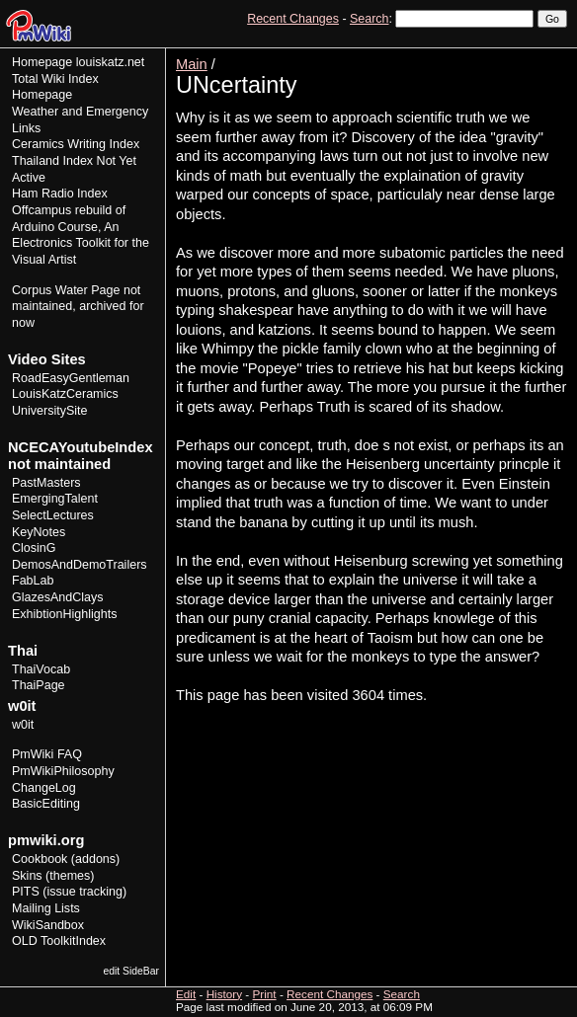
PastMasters (46, 483)
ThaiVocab (41, 669)
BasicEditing (46, 804)
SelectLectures (53, 515)
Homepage (42, 62)
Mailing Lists (46, 908)
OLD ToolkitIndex (59, 941)
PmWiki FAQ (47, 754)
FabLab (32, 580)
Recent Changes (293, 19)
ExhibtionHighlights (64, 614)
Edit (466, 54)
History (507, 54)
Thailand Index (52, 161)
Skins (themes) (53, 876)
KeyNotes (38, 532)
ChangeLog (44, 788)
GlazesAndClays (58, 597)
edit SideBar (131, 971)
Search (369, 19)
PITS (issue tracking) (69, 892)
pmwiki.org (46, 840)
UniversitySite (50, 411)
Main (191, 64)
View (430, 54)
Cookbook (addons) (66, 859)
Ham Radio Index (60, 193)
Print (550, 54)
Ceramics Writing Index (75, 144)
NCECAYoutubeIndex (80, 447)
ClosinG (34, 548)
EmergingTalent (55, 499)
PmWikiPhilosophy (63, 771)
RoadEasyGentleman (70, 378)
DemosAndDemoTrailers (79, 565)
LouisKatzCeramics (65, 394)
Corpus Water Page (66, 290)
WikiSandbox (48, 925)
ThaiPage (38, 685)
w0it (23, 725)
